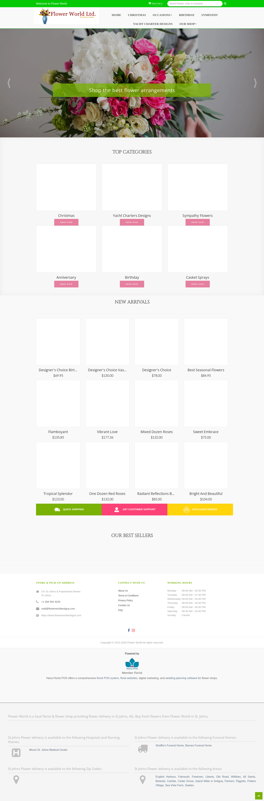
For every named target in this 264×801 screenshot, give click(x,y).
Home (116, 15)
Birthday (187, 15)
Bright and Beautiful (205, 494)
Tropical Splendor (58, 494)
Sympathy (209, 15)
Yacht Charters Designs (132, 216)
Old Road (222, 776)
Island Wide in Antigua (209, 781)
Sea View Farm (174, 785)
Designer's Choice (156, 370)
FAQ (120, 610)
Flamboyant (58, 432)
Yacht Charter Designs (153, 24)
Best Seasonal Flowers (206, 370)
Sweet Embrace (206, 432)
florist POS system (108, 678)
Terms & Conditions (128, 595)
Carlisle (171, 781)
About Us (123, 590)
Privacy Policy (125, 600)
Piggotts (241, 781)
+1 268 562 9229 (50, 601)
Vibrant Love (107, 432)
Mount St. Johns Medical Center (48, 749)
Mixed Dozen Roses (157, 432)
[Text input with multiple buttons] (195, 3)
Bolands (160, 781)
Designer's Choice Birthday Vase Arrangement (58, 370)
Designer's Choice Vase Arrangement (107, 370)
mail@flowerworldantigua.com (58, 608)
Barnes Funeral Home (198, 745)
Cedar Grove (185, 781)
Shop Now (66, 222)
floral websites (128, 678)
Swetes (189, 785)
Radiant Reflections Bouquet (156, 494)
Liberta (210, 776)
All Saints (249, 776)
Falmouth (183, 776)
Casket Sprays (197, 277)
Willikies (236, 776)
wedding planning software (181, 678)
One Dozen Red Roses (107, 494)
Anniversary (66, 277)
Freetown (197, 776)
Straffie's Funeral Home (170, 745)
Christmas (137, 15)
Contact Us (124, 605)
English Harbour (166, 776)
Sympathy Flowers (198, 216)
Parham (229, 781)
